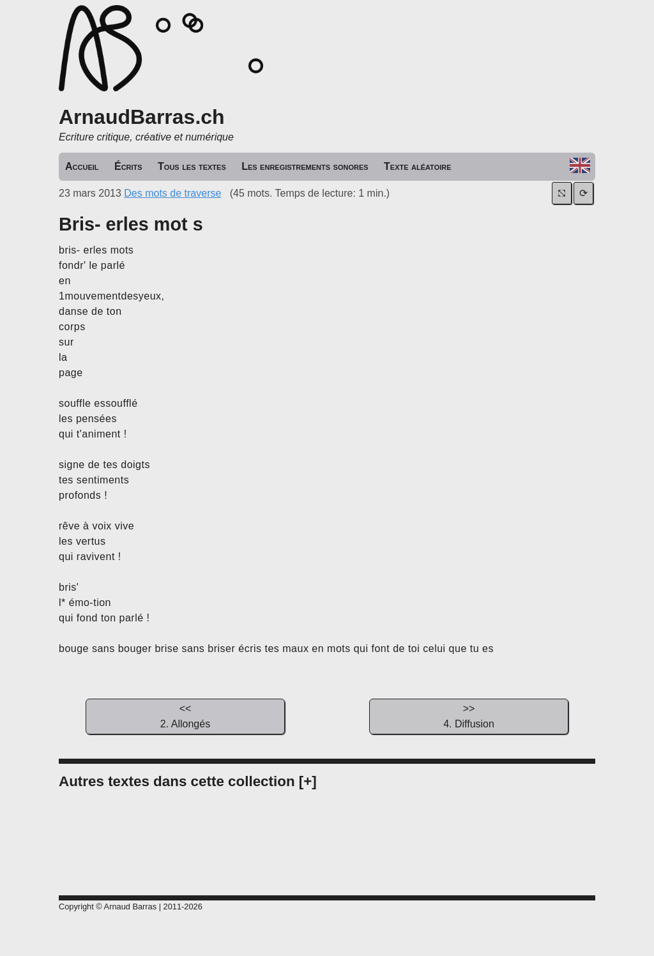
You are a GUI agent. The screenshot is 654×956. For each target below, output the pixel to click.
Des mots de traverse (172, 193)
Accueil (82, 166)
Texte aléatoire (418, 166)
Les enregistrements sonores (304, 166)
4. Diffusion (469, 715)
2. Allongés (185, 715)
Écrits (128, 166)
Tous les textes (192, 166)
